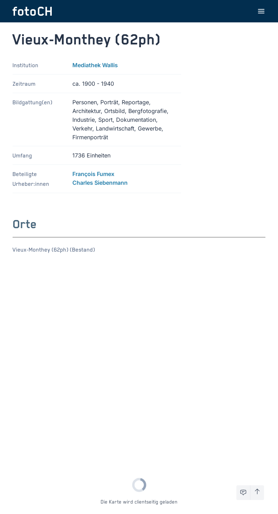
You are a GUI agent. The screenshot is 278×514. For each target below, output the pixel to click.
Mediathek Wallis (95, 65)
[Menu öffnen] (261, 11)
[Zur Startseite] (32, 11)
